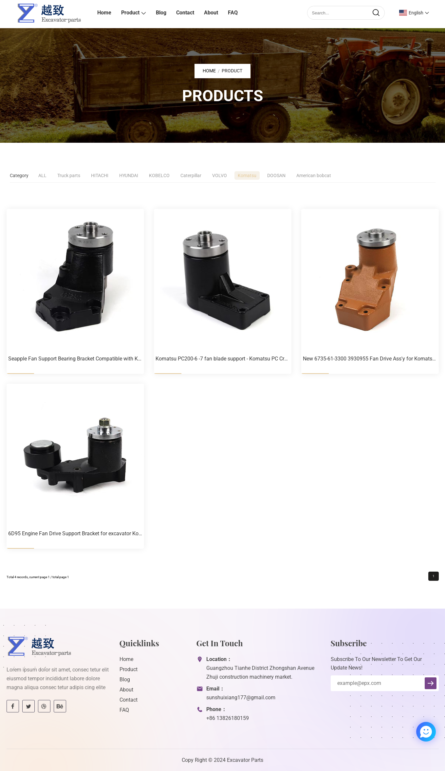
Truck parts (68, 175)
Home (104, 12)
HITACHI (99, 175)
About (211, 12)
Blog (161, 12)
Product (130, 12)
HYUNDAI (128, 175)
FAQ (233, 12)
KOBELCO (159, 175)
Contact (185, 12)
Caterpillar (190, 175)
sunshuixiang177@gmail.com (240, 697)
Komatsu (247, 175)
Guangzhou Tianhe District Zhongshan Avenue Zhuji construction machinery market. (260, 672)
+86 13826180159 (227, 718)
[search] (375, 12)
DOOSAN (276, 175)
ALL (42, 175)
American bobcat (313, 175)
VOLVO (219, 175)
